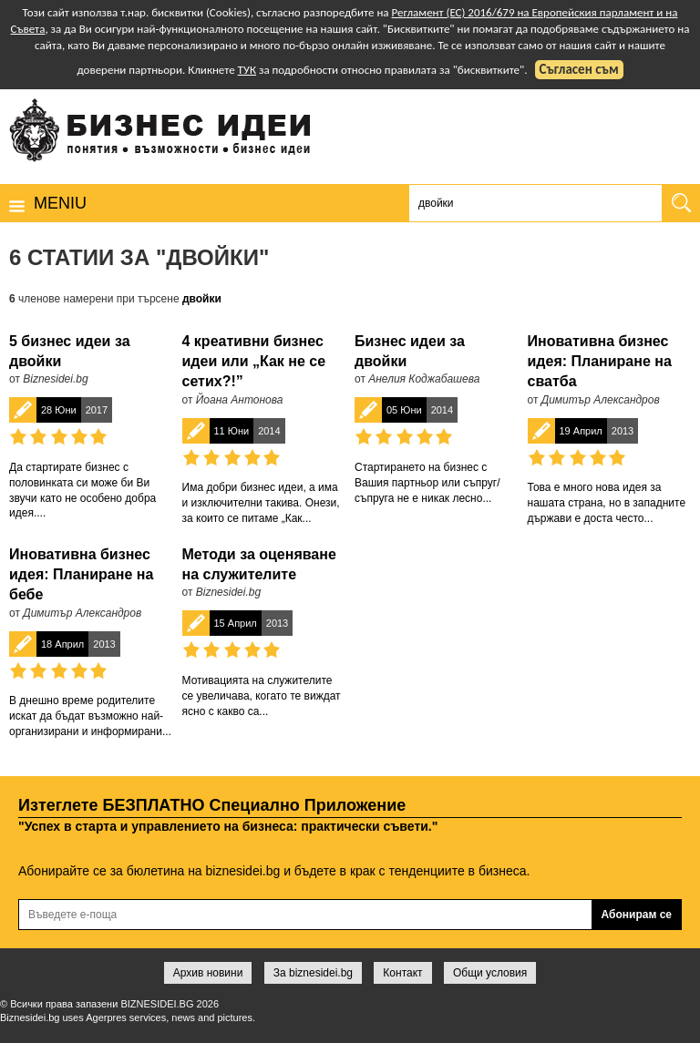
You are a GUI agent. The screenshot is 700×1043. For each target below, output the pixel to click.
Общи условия (490, 972)
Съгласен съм (579, 69)
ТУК (247, 70)
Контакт (402, 972)
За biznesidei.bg (313, 972)
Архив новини (208, 972)
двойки (201, 298)
